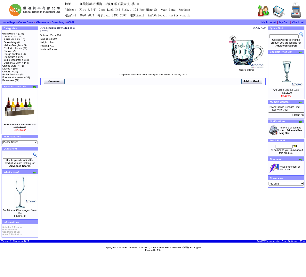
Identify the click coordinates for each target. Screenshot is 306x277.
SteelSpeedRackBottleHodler (20, 124)
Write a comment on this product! (289, 168)
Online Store (25, 22)
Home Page (8, 22)
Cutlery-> (7, 71)
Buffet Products (11, 74)
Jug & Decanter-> (14, 59)
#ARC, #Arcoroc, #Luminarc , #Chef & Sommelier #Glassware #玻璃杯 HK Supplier (161, 247)
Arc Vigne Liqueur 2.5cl (286, 89)
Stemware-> (10, 56)
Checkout (298, 22)
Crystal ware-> (10, 65)
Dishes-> (7, 68)
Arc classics (10, 36)
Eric (159, 250)
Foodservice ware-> (13, 77)
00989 (70, 22)
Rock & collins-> (13, 48)
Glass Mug (58, 22)
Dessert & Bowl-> (13, 62)
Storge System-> (13, 54)
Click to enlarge (246, 69)
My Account (269, 22)
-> (9, 33)
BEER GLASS (12, 39)
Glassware (42, 22)
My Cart (284, 22)
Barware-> (8, 80)
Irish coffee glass (13, 45)
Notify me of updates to (291, 130)
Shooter (8, 51)
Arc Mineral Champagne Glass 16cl (20, 212)
